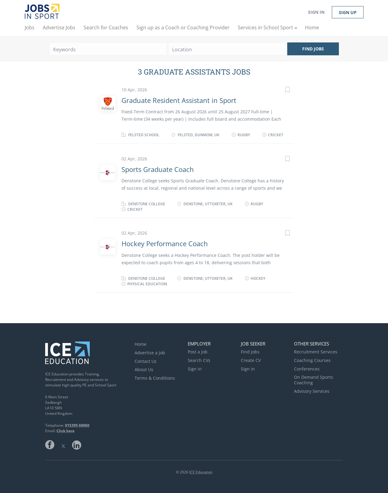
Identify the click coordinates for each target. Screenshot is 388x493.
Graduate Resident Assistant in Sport (178, 100)
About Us (144, 369)
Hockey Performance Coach (164, 243)
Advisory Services (311, 391)
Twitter (63, 444)
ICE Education (200, 472)
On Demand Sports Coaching (313, 379)
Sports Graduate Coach (157, 169)
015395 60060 (77, 425)
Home (141, 344)
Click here (65, 430)
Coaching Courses (312, 360)
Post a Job (198, 352)
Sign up (348, 12)
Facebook (49, 444)
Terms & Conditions (155, 378)
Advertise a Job (150, 353)
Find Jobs (313, 49)
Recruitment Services (315, 352)
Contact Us (146, 361)
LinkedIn (76, 444)
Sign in (316, 12)
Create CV (251, 360)
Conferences (307, 369)
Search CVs (199, 360)
